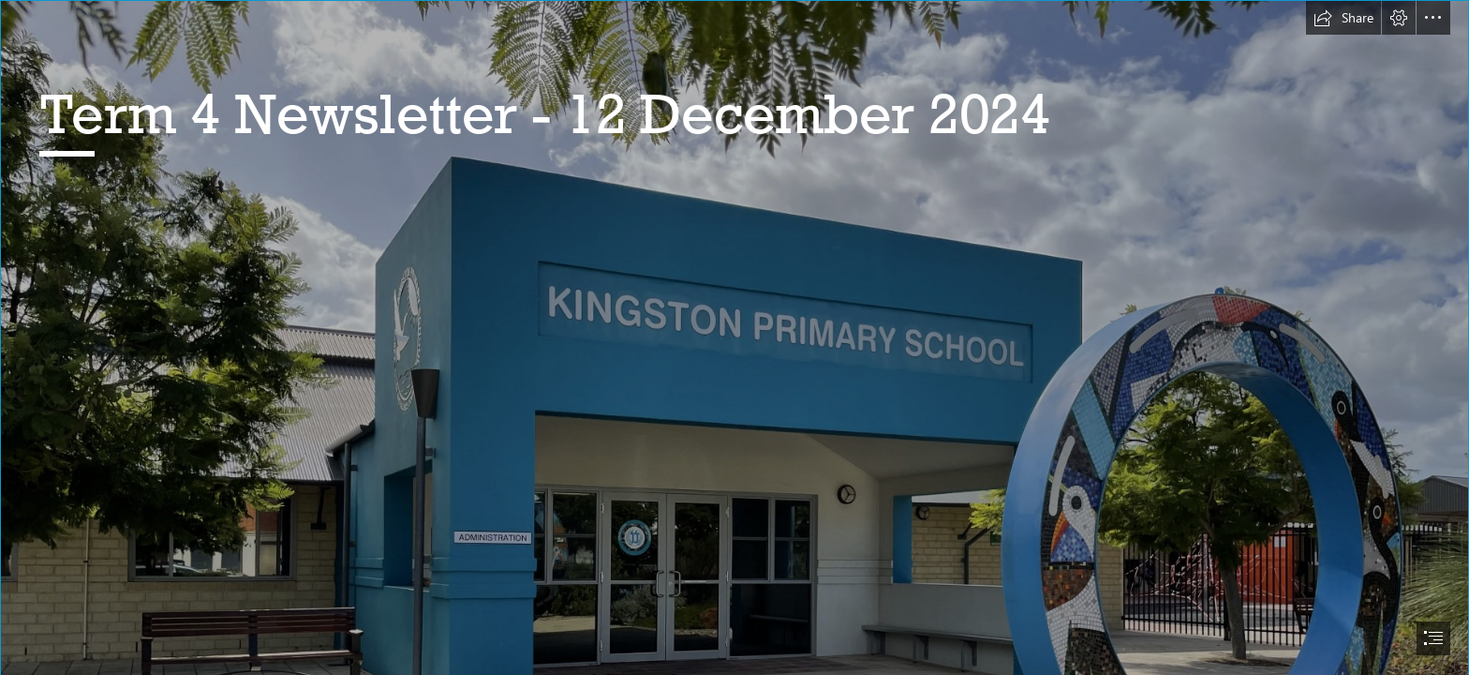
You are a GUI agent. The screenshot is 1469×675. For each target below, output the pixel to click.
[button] (1343, 18)
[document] (734, 337)
